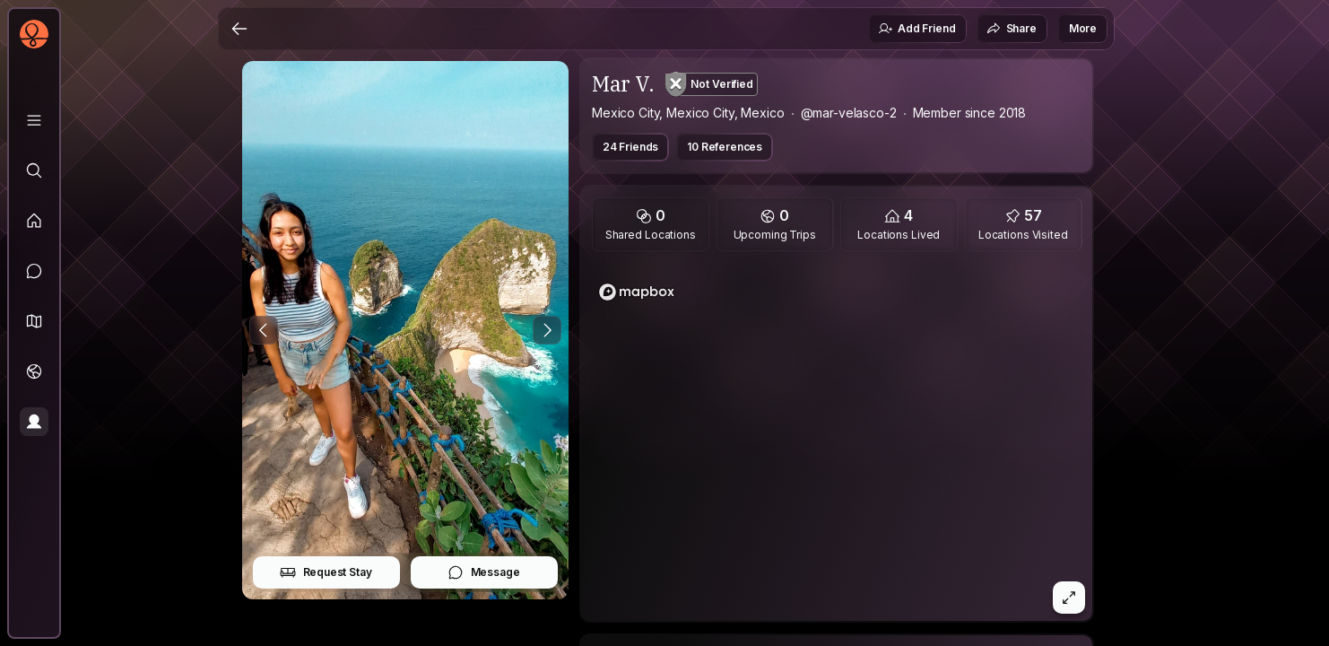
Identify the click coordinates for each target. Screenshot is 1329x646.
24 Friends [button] (630, 146)
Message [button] (483, 572)
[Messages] (34, 271)
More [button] (1083, 28)
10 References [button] (724, 146)
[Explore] (34, 170)
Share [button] (1011, 29)
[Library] (34, 120)
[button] (34, 321)
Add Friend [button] (916, 29)
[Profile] (34, 421)
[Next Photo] (547, 330)
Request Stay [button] (326, 572)
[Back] (239, 28)
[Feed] (34, 220)
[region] (836, 441)
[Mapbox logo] (636, 292)
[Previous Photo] (263, 330)
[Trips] (34, 371)
